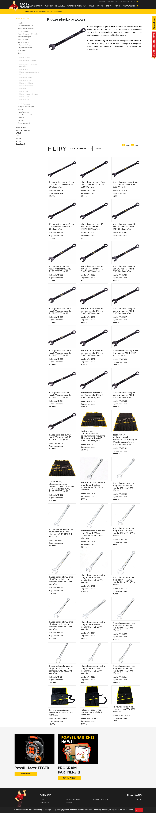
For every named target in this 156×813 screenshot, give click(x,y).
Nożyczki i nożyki (23, 42)
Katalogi (69, 802)
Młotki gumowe (23, 31)
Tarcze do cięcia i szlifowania (28, 34)
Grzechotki (22, 50)
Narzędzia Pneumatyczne (26, 107)
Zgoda (138, 810)
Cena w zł (99, 148)
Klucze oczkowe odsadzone (29, 72)
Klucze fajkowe (24, 75)
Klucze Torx (23, 91)
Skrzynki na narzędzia (25, 115)
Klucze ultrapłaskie (26, 86)
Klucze (47, 11)
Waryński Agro (35, 6)
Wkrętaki (21, 120)
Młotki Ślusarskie (24, 104)
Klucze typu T (24, 69)
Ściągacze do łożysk (25, 45)
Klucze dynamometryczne (28, 94)
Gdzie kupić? (20, 144)
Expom (109, 6)
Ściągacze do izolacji (25, 48)
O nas (42, 799)
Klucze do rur (24, 97)
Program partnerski (73, 799)
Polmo (100, 6)
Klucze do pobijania (26, 83)
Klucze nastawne (25, 77)
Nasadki (20, 109)
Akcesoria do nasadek (25, 26)
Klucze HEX (23, 88)
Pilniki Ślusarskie (23, 112)
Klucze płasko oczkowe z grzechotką (28, 65)
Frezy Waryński (23, 39)
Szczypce (21, 118)
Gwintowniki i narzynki (26, 28)
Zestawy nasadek (24, 123)
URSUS (91, 6)
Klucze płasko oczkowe (56, 11)
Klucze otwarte (24, 57)
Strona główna (29, 11)
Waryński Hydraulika (55, 6)
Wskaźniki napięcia (24, 37)
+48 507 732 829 (112, 1)
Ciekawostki (129, 6)
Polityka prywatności (100, 799)
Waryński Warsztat (76, 6)
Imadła (20, 23)
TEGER (117, 6)
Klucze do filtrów (25, 80)
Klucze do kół (24, 99)
